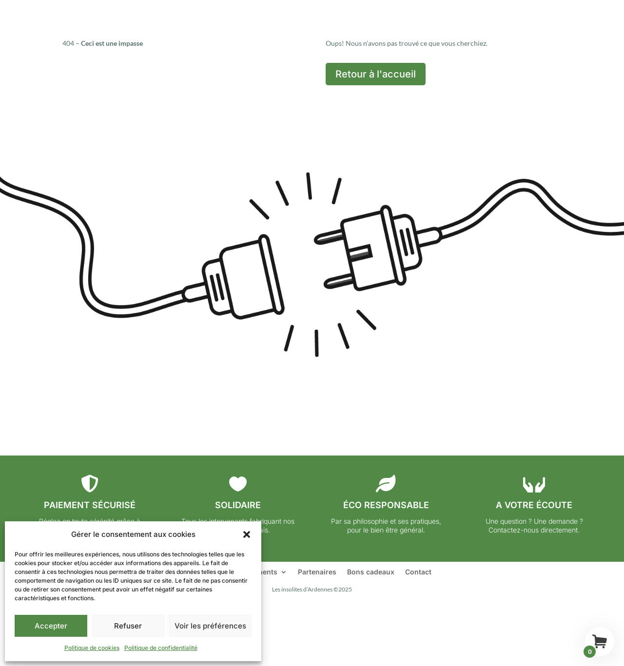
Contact (418, 572)
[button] (247, 534)
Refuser (128, 625)
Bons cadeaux (370, 572)
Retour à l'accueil (375, 74)
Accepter (51, 625)
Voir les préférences (210, 625)
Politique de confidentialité (160, 647)
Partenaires (317, 572)
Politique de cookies (91, 647)
